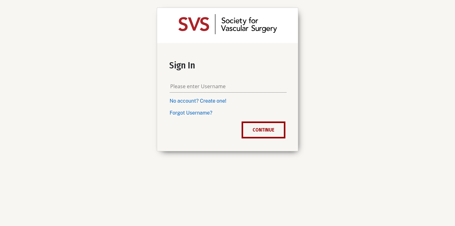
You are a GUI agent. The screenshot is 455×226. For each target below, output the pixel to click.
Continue (263, 130)
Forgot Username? (191, 113)
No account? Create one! (198, 101)
